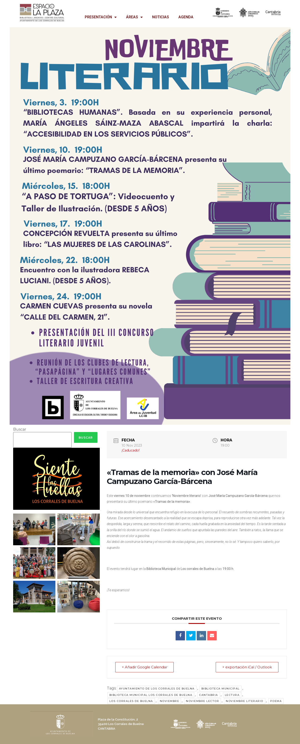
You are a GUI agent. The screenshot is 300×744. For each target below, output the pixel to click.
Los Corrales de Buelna (131, 701)
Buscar (19, 429)
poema (276, 701)
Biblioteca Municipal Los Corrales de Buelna (150, 695)
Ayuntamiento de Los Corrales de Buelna (157, 688)
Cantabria (208, 695)
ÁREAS (134, 17)
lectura (232, 695)
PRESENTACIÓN (101, 17)
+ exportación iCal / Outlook (247, 667)
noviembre (169, 701)
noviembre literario (244, 701)
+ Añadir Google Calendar (145, 667)
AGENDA (185, 17)
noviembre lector (202, 701)
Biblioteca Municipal (220, 688)
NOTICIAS (160, 17)
